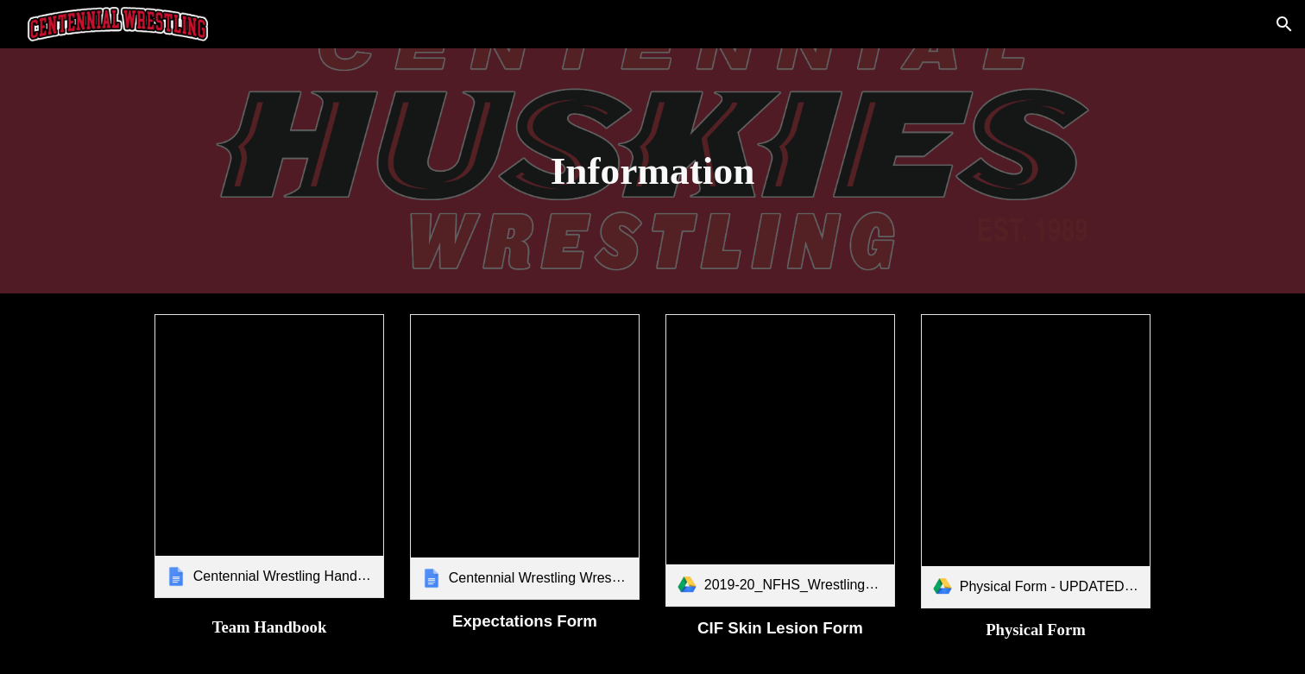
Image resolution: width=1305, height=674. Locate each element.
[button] (1284, 24)
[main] (652, 171)
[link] (269, 456)
